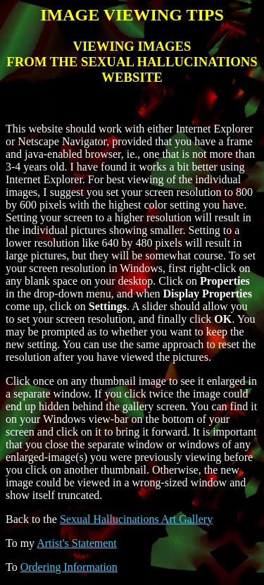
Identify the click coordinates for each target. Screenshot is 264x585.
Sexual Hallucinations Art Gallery (136, 519)
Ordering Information (69, 567)
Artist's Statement (77, 543)
